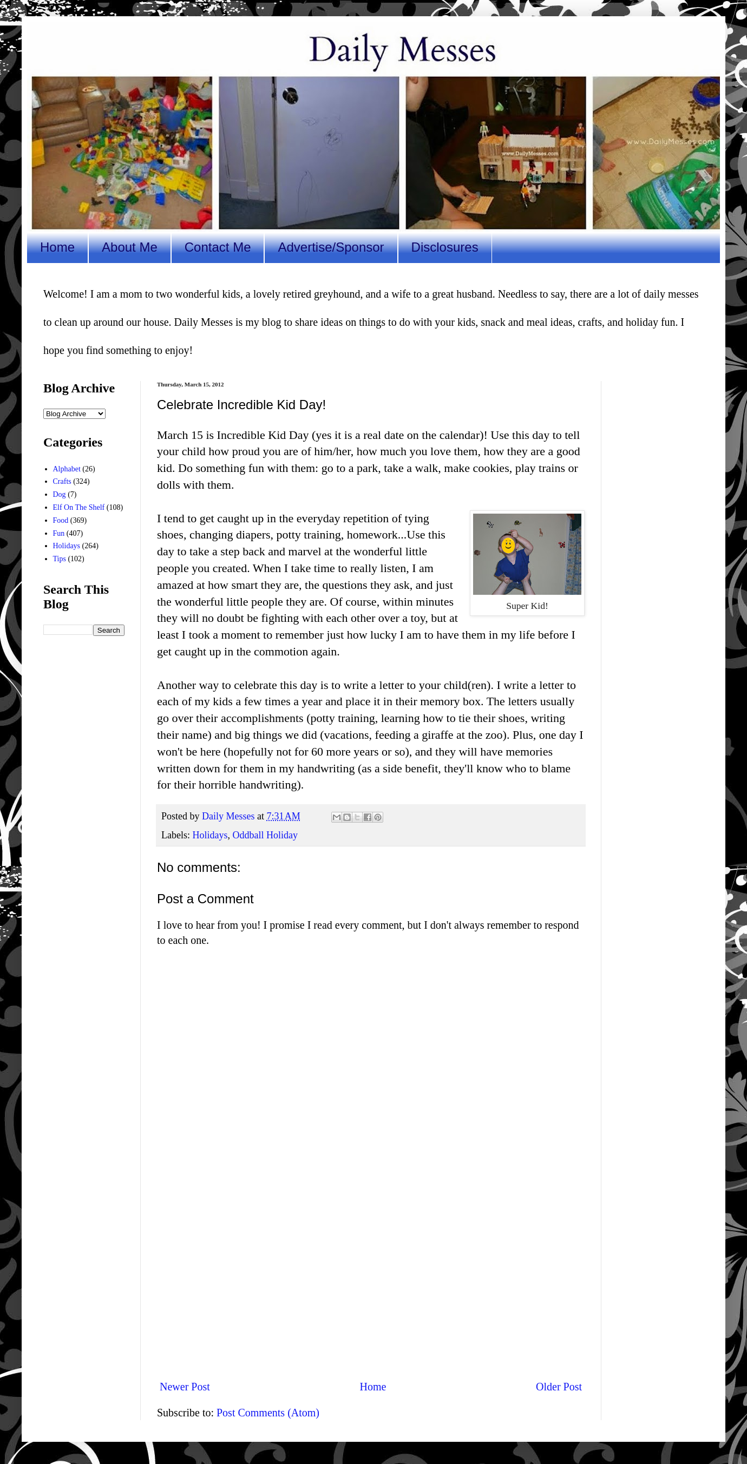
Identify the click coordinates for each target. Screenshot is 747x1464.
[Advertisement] (371, 1281)
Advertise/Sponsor (331, 247)
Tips (59, 559)
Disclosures (445, 247)
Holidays (209, 835)
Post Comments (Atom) (268, 1413)
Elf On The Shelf (79, 507)
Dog (59, 494)
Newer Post (185, 1387)
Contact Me (218, 247)
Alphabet (67, 469)
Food (61, 520)
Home (57, 247)
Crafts (62, 481)
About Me (130, 247)
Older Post (559, 1387)
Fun (59, 533)
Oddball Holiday (264, 835)
